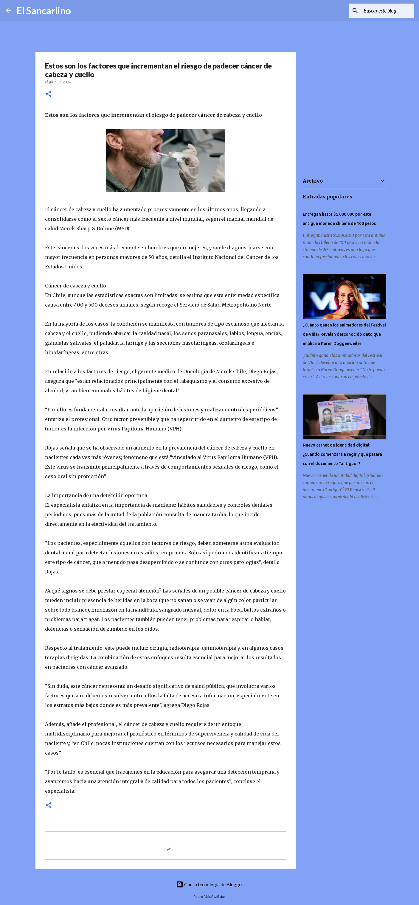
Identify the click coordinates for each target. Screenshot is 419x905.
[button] (48, 94)
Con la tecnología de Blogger (209, 884)
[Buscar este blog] (383, 11)
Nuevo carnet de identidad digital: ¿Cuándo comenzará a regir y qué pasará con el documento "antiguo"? (342, 454)
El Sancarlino (44, 10)
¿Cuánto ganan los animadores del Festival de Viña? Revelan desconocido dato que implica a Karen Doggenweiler (344, 334)
